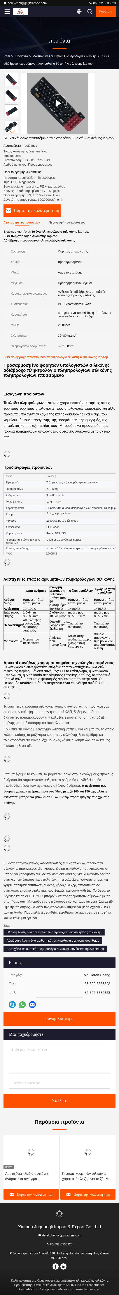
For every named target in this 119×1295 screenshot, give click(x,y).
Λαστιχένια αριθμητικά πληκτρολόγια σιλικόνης (64, 56)
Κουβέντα (105, 11)
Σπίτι (7, 56)
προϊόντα (21, 56)
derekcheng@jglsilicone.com (25, 3)
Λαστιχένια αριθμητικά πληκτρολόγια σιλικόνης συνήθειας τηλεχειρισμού (55, 949)
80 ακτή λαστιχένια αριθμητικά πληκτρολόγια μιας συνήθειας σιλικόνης (54, 932)
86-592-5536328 (102, 3)
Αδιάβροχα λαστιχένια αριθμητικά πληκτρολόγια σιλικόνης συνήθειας (53, 940)
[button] (12, 132)
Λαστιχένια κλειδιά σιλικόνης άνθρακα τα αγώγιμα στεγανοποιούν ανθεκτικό (27, 1177)
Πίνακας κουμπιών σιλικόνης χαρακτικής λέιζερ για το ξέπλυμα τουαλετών (87, 1177)
